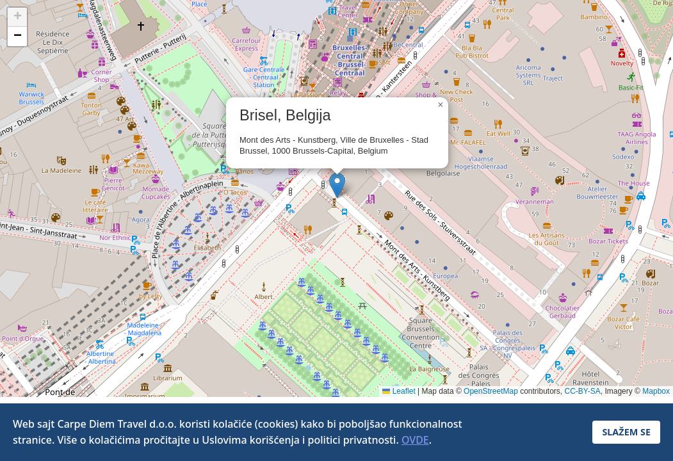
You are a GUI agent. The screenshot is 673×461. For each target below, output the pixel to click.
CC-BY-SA (583, 391)
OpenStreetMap (491, 391)
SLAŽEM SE (626, 432)
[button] (337, 185)
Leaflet (398, 391)
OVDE (415, 440)
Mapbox (656, 391)
